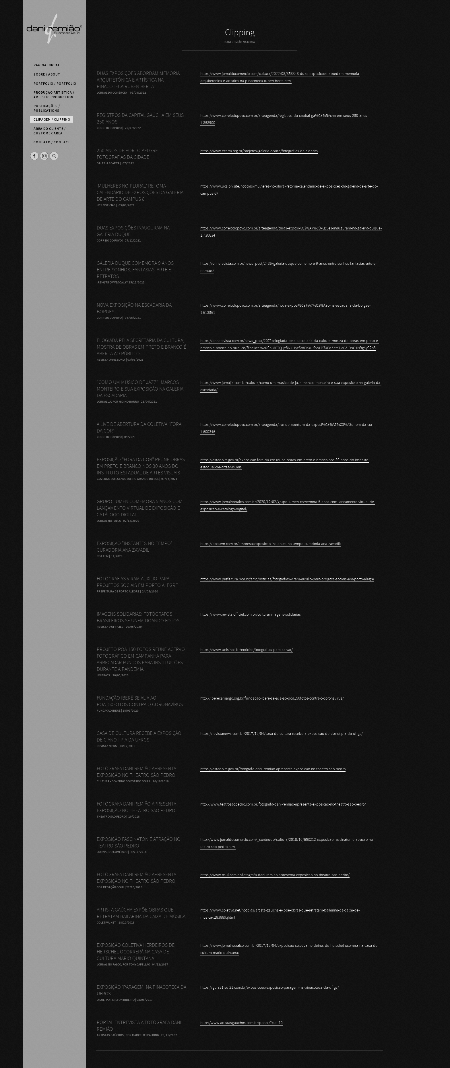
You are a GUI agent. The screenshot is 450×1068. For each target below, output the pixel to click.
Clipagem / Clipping (52, 119)
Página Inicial (47, 65)
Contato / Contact (52, 142)
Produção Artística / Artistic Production (54, 94)
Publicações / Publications (47, 108)
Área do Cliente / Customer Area (50, 131)
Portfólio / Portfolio (55, 83)
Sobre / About (47, 74)
